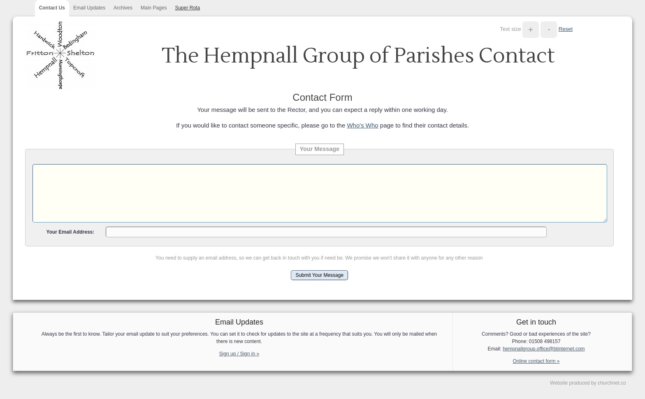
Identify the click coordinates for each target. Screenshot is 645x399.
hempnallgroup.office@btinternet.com (544, 349)
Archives (123, 8)
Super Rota (187, 8)
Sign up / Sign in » (239, 354)
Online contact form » (536, 361)
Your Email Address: (70, 232)
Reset (566, 29)
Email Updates (89, 8)
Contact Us (52, 8)
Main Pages (154, 8)
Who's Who (362, 125)
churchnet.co (612, 383)
